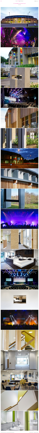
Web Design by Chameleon (36, 432)
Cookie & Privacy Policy (31, 432)
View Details (19, 4)
